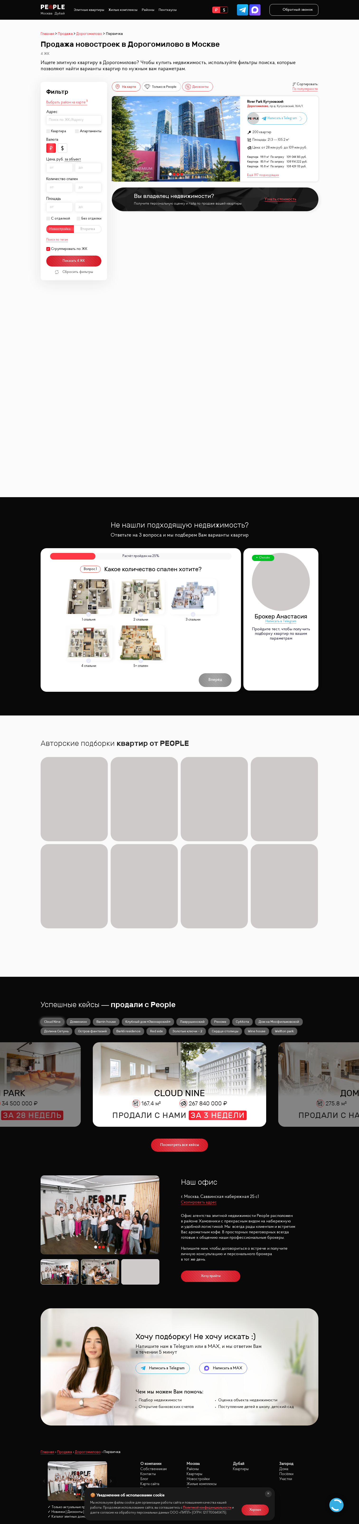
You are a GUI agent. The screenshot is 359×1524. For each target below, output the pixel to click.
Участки (285, 1392)
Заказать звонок (64, 1461)
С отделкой (60, 218)
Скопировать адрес (199, 1115)
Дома (283, 1382)
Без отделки (91, 218)
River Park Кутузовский (265, 102)
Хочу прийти (211, 1189)
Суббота (242, 934)
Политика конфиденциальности (65, 1483)
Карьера (147, 1402)
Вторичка (87, 229)
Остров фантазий (92, 944)
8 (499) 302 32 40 (64, 1450)
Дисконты (196, 87)
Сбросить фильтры (74, 272)
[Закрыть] (268, 1494)
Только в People (160, 87)
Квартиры (194, 1387)
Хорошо (255, 1510)
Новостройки (198, 1392)
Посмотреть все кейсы (179, 1058)
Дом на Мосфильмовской (279, 934)
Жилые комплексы (123, 10)
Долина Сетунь (56, 944)
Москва (46, 13)
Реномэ (220, 934)
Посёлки (286, 1387)
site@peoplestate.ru (287, 1469)
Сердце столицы (225, 944)
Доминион (78, 934)
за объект (73, 159)
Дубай (60, 13)
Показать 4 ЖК (74, 261)
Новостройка (60, 229)
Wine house (256, 944)
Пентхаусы (168, 10)
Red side (156, 944)
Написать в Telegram (280, 621)
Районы (148, 10)
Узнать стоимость (280, 199)
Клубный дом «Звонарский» (147, 934)
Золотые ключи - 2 (187, 944)
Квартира (58, 131)
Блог (144, 1392)
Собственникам (153, 1382)
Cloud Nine (52, 934)
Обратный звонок (294, 9)
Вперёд (215, 680)
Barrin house (106, 934)
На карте (125, 87)
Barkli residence (128, 944)
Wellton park (284, 944)
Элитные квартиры (89, 10)
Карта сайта (149, 1397)
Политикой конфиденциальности (207, 1508)
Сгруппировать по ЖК (69, 249)
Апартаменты (90, 131)
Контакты (148, 1387)
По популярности (305, 89)
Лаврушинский (192, 934)
